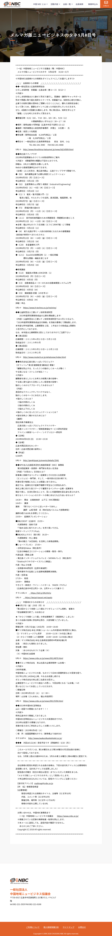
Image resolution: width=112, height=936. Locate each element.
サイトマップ (68, 927)
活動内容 (54, 4)
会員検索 (79, 4)
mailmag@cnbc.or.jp (43, 783)
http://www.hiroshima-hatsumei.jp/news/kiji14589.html (48, 149)
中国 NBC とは (39, 4)
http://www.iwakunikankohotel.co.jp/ (45, 738)
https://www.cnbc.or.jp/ (67, 815)
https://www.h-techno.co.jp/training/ (40, 307)
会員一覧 (67, 4)
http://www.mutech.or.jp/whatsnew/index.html (44, 357)
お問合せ (106, 6)
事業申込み (93, 4)
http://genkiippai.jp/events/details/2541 (41, 460)
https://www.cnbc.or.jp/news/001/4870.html (43, 658)
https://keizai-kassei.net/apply (37, 597)
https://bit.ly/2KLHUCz (40, 592)
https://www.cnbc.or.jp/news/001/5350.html (43, 700)
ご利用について (33, 927)
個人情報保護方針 (51, 927)
